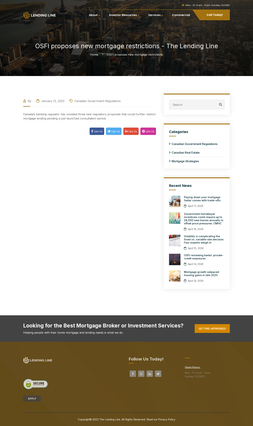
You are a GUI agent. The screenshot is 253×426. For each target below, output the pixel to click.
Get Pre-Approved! (212, 328)
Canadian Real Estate (186, 152)
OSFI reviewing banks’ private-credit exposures (203, 257)
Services (154, 15)
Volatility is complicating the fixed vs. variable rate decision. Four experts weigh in (204, 239)
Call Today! (215, 15)
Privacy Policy (166, 419)
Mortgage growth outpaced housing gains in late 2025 (201, 273)
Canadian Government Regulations (97, 101)
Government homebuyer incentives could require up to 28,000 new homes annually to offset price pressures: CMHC (203, 218)
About (93, 15)
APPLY (32, 400)
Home (95, 54)
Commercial (181, 15)
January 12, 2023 (50, 101)
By (27, 101)
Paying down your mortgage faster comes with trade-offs (202, 198)
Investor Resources (123, 15)
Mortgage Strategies (185, 161)
